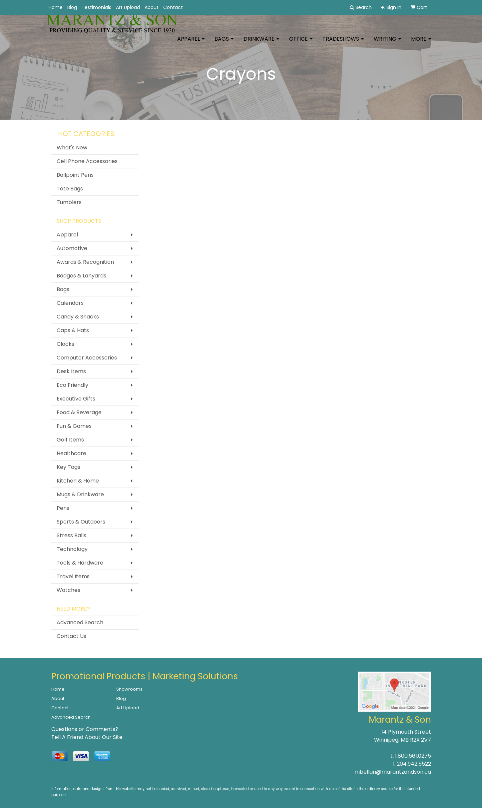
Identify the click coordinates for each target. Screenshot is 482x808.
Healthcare (71, 453)
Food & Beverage (79, 412)
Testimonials (96, 7)
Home (56, 7)
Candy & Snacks (78, 316)
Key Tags (68, 467)
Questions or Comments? (84, 729)
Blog (72, 7)
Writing (387, 43)
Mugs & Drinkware (80, 494)
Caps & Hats (73, 330)
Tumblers (69, 202)
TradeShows (343, 43)
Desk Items (71, 371)
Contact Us (71, 636)
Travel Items (73, 576)
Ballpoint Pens (75, 175)
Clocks (65, 344)
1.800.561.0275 (413, 756)
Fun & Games (74, 426)
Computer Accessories (87, 357)
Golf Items (70, 440)
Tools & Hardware (80, 563)
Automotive (72, 248)
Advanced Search (80, 622)
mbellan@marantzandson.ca (392, 772)
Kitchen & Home (78, 481)
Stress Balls (71, 535)
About (152, 7)
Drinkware (261, 43)
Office (300, 43)
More (421, 43)
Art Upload (128, 7)
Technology (72, 549)
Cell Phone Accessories (87, 161)
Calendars (70, 303)
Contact (173, 7)
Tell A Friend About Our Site (87, 737)
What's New (72, 147)
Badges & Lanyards (81, 275)
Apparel (191, 43)
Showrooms (129, 689)
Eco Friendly (72, 385)
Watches (68, 590)
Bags (224, 43)
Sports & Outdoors (81, 522)
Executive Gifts (76, 398)
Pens (63, 508)
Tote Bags (70, 188)
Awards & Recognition (85, 262)
